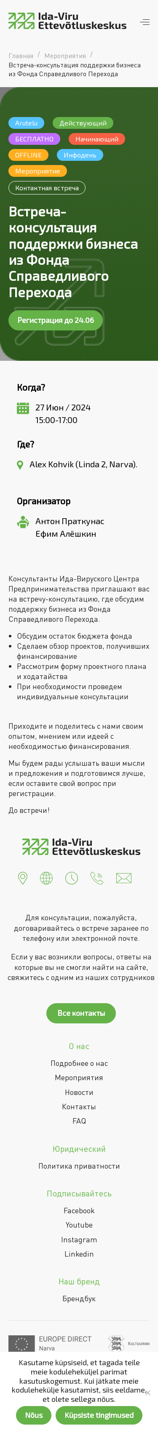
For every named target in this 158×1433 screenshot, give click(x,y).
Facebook (79, 1210)
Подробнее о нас (79, 1063)
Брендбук (79, 1298)
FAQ (79, 1120)
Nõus (34, 1415)
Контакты (79, 1106)
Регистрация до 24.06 (55, 320)
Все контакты (81, 1012)
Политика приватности (79, 1165)
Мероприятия (79, 1077)
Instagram (79, 1239)
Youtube (79, 1224)
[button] (22, 877)
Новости (79, 1092)
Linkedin (79, 1253)
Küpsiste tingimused (99, 1415)
